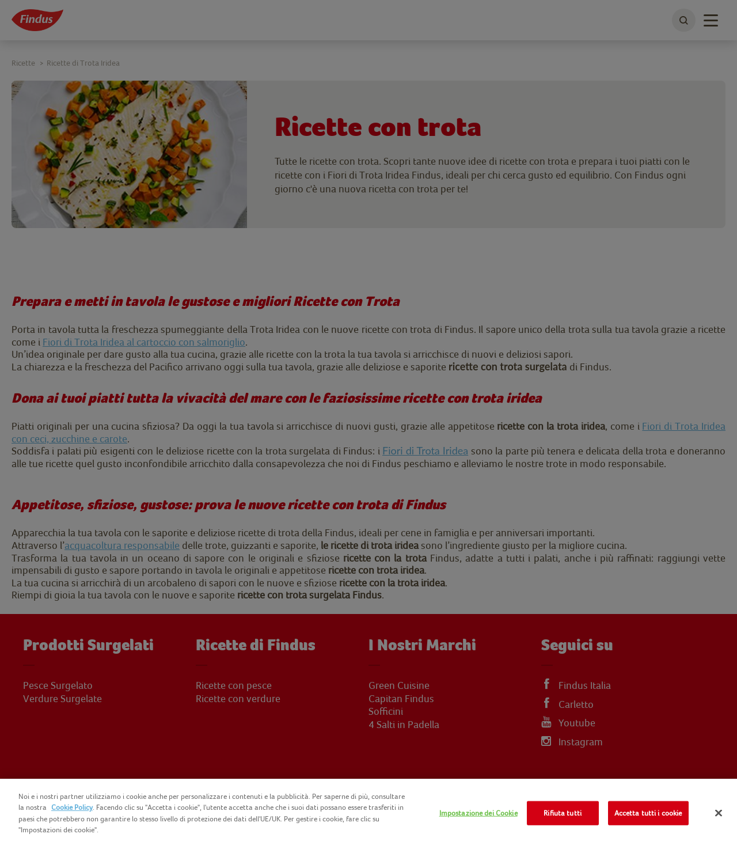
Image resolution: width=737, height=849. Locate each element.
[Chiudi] (718, 813)
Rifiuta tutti (563, 813)
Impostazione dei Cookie (478, 813)
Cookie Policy (72, 807)
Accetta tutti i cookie (648, 813)
